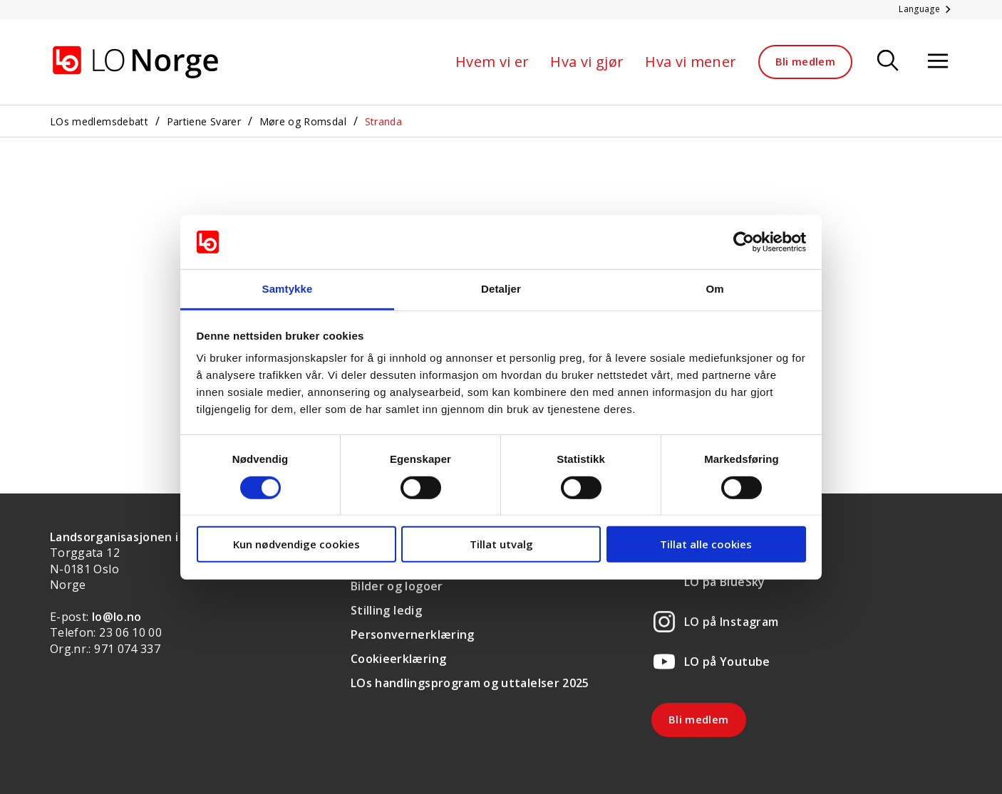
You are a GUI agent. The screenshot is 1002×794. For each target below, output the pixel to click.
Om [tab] (714, 289)
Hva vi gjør (587, 61)
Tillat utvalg (501, 544)
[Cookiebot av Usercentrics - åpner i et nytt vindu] (743, 242)
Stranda (383, 121)
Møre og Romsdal (302, 121)
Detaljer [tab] (501, 289)
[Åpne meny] (938, 61)
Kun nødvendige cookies (296, 544)
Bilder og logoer (397, 586)
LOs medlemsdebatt (99, 121)
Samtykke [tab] (287, 289)
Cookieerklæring (398, 659)
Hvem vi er (492, 61)
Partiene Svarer (204, 121)
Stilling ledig (386, 610)
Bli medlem (805, 61)
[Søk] (888, 61)
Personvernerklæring (413, 634)
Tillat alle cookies (706, 544)
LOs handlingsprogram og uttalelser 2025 (470, 683)
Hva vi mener (690, 61)
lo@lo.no (117, 617)
